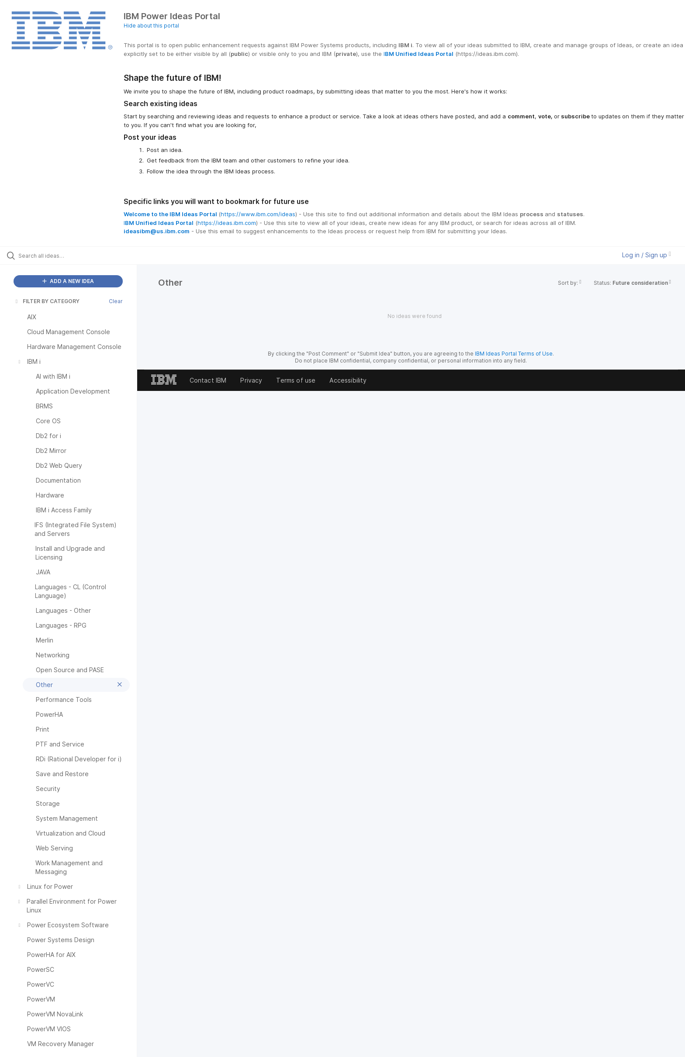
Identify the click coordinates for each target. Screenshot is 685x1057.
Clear (116, 301)
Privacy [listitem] (251, 380)
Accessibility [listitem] (348, 380)
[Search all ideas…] (79, 255)
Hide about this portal (151, 25)
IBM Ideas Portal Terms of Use (514, 353)
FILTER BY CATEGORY (47, 301)
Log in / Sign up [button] (646, 255)
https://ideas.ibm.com (226, 222)
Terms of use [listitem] (295, 380)
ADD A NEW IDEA (68, 281)
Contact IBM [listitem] (208, 380)
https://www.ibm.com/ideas (258, 214)
